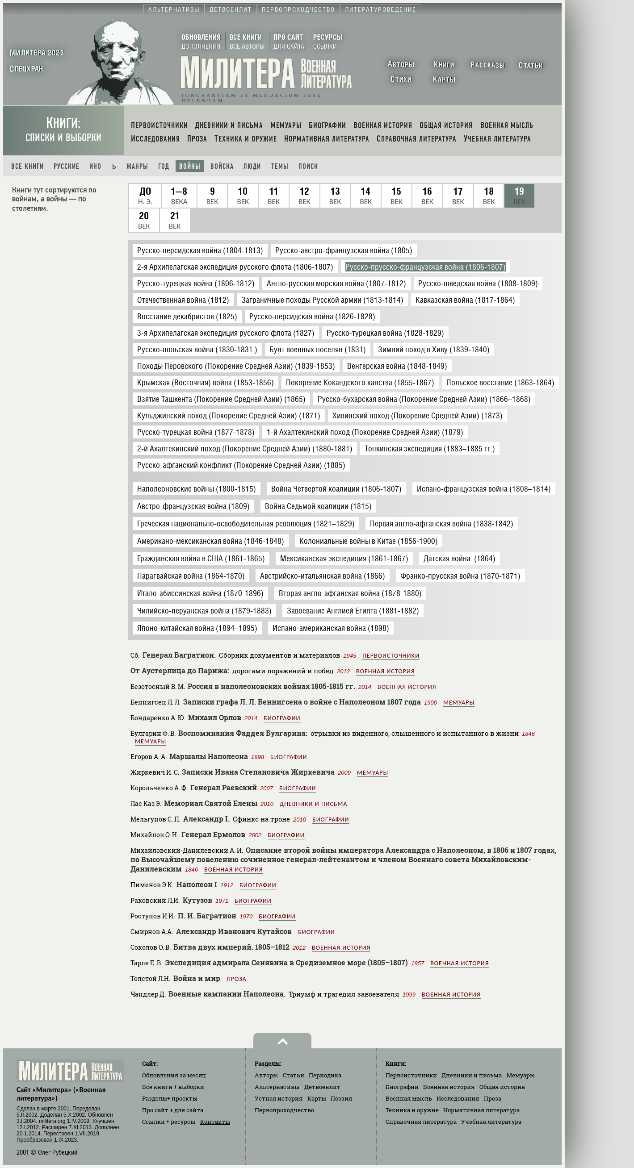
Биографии (282, 718)
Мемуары (458, 702)
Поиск (308, 166)
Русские (67, 166)
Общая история (502, 1087)
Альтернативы (277, 1087)
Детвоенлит (322, 1087)
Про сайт (172, 1110)
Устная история (278, 1098)
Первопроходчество (284, 1110)
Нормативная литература (481, 1110)
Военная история (385, 671)
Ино (95, 166)
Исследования (458, 1098)
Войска (222, 166)
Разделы (169, 1098)
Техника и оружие (412, 1110)
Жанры (137, 166)
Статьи (293, 1075)
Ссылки (168, 1122)
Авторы (266, 1075)
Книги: (63, 129)
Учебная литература (491, 1122)
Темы (280, 166)
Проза (237, 979)
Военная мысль (409, 1098)
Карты (316, 1098)
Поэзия (341, 1098)
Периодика (325, 1075)
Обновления (174, 1075)
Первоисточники (391, 655)
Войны (190, 166)
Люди (252, 166)
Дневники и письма (313, 804)
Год (163, 166)
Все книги (27, 166)
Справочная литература (421, 1122)
